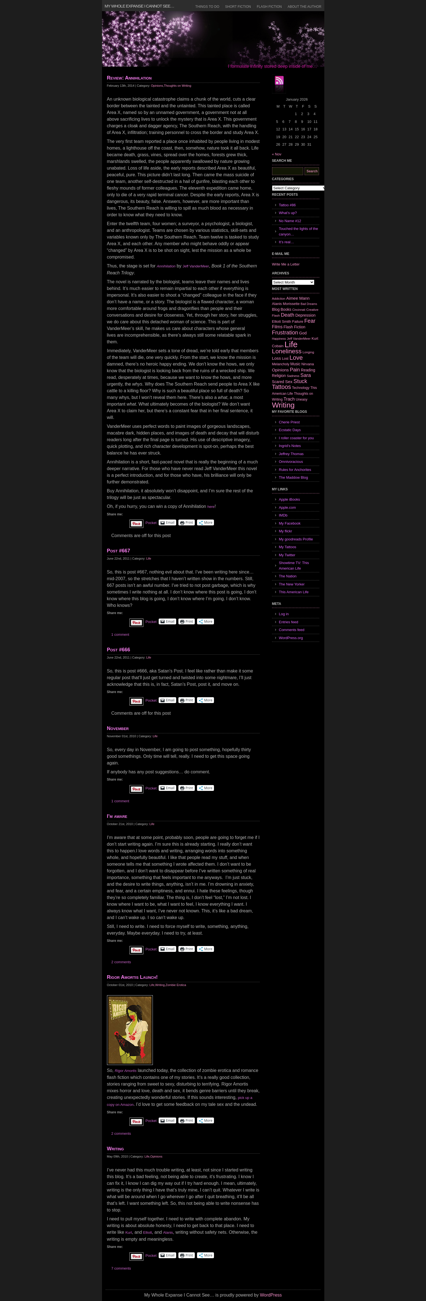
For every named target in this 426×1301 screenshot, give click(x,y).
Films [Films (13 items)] (277, 326)
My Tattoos (288, 547)
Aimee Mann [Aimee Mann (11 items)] (298, 298)
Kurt (128, 1232)
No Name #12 (290, 221)
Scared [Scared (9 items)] (278, 381)
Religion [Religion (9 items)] (279, 375)
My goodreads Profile (296, 539)
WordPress (271, 1295)
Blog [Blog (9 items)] (276, 309)
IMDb (283, 515)
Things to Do (207, 7)
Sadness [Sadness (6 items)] (293, 376)
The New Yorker (292, 584)
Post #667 (118, 550)
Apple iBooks (289, 499)
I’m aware (117, 816)
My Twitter (287, 555)
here (211, 507)
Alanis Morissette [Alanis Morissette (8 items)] (286, 304)
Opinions (157, 85)
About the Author (305, 7)
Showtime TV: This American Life (294, 565)
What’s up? (288, 213)
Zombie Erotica (176, 985)
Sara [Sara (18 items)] (305, 375)
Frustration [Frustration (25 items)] (285, 332)
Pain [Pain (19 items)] (295, 370)
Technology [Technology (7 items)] (301, 388)
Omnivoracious (291, 462)
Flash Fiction (269, 7)
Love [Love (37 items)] (296, 357)
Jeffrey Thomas (291, 454)
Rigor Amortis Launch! (132, 977)
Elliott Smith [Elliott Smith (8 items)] (281, 321)
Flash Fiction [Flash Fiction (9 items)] (294, 327)
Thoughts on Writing (177, 85)
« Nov (276, 154)
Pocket (151, 523)
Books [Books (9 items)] (286, 309)
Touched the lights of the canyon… (298, 231)
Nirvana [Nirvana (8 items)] (307, 364)
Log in (284, 614)
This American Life (294, 592)
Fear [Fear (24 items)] (309, 321)
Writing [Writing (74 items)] (283, 405)
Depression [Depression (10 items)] (305, 315)
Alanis (168, 1232)
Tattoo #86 (287, 205)
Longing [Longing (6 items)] (308, 352)
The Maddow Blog (293, 477)
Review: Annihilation (129, 78)
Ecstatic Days (290, 430)
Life (148, 558)
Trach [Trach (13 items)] (289, 399)
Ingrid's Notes (290, 446)
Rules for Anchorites (295, 470)
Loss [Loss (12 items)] (276, 358)
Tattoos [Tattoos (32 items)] (281, 387)
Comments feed (292, 630)
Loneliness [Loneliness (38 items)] (287, 351)
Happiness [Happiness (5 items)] (279, 338)
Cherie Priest (289, 422)
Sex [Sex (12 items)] (289, 381)
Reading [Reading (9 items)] (308, 370)
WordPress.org (291, 638)
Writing (160, 985)
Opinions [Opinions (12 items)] (280, 370)
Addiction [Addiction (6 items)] (278, 298)
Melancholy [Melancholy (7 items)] (281, 364)
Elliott (147, 1232)
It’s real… (286, 242)
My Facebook (290, 523)
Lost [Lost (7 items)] (285, 359)
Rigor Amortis (125, 1071)
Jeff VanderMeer (196, 266)
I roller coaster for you (296, 438)
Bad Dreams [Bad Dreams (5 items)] (309, 304)
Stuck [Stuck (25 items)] (300, 381)
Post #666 (118, 649)
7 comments (121, 1268)
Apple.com (287, 507)
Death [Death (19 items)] (287, 315)
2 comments (121, 962)
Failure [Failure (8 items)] (297, 321)
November (118, 728)
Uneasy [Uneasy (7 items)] (301, 399)
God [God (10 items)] (303, 333)
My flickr (285, 531)
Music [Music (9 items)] (295, 364)
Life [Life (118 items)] (291, 344)
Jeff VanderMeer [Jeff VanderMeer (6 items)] (298, 338)
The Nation (288, 576)
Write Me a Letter (286, 264)
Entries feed (288, 622)
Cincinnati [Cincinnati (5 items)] (298, 309)
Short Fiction (238, 7)
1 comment (120, 634)
